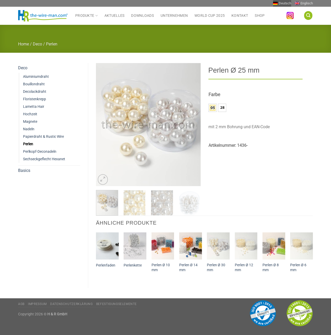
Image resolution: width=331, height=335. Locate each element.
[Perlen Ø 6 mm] (301, 246)
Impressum (37, 304)
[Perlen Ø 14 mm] (190, 246)
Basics (24, 170)
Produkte (86, 15)
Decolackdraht (34, 91)
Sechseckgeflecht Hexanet (44, 159)
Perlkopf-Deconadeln (39, 151)
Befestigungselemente (116, 304)
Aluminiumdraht (36, 76)
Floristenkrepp (34, 99)
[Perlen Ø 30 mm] (218, 246)
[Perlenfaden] (107, 246)
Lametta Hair (33, 106)
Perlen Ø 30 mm (216, 267)
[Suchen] (308, 15)
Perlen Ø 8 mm (270, 267)
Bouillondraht (34, 84)
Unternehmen (174, 15)
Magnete (30, 121)
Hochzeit (30, 114)
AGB (21, 304)
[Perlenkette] (135, 246)
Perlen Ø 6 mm (298, 267)
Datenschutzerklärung (71, 304)
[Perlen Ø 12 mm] (246, 246)
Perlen (51, 44)
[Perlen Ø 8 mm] (273, 246)
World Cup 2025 (209, 15)
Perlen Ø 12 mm (244, 267)
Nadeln (28, 129)
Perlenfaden (105, 265)
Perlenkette (133, 265)
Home (23, 44)
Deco (37, 44)
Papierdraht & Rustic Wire (43, 136)
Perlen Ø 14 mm (188, 267)
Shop (260, 15)
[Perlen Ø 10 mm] (163, 246)
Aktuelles (114, 15)
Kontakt (239, 15)
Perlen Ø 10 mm (161, 267)
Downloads (142, 15)
